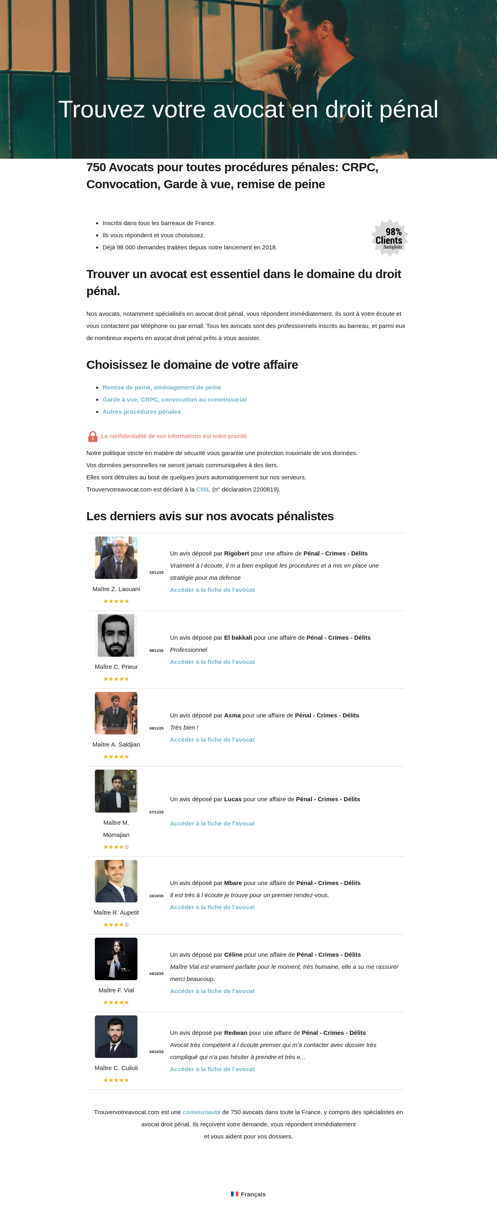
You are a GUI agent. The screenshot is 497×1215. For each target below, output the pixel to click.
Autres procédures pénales (142, 411)
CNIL (203, 489)
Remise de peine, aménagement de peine (162, 387)
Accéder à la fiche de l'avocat (212, 589)
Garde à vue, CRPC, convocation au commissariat (175, 399)
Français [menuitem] (253, 1194)
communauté (202, 1112)
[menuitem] (248, 1194)
